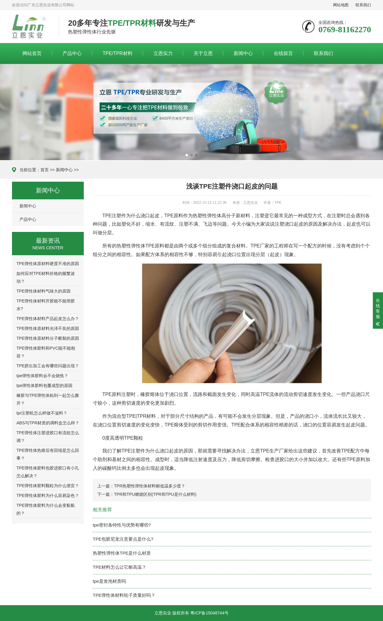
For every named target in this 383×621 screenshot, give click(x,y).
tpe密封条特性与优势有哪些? (122, 524)
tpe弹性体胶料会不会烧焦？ (42, 375)
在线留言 (283, 53)
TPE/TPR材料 (118, 53)
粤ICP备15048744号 (209, 613)
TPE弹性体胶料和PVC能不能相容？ (45, 352)
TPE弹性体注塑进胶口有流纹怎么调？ (47, 436)
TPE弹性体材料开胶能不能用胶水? (45, 305)
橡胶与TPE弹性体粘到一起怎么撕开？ (47, 399)
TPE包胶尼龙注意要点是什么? (123, 539)
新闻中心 (243, 53)
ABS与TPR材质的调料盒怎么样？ (47, 422)
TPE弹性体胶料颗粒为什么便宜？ (47, 485)
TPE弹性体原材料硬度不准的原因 (47, 263)
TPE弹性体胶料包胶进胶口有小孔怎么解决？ (47, 472)
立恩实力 (163, 53)
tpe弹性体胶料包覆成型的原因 (44, 385)
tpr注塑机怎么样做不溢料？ (41, 413)
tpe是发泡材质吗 (109, 581)
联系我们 (363, 5)
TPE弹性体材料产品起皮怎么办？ (47, 318)
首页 (44, 169)
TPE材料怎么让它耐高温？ (119, 567)
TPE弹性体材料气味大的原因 (43, 291)
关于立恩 (203, 53)
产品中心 (72, 53)
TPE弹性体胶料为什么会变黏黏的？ (45, 509)
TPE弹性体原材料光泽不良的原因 (47, 328)
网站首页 (32, 53)
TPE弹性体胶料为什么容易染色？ (47, 495)
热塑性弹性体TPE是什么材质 (122, 553)
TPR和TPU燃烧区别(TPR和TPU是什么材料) (155, 494)
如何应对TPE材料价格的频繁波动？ (45, 277)
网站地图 (341, 5)
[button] (187, 155)
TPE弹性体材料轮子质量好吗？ (124, 595)
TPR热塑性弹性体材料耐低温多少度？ (149, 486)
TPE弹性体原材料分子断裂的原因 (47, 338)
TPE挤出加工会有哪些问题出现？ (47, 365)
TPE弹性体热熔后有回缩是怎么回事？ (47, 454)
